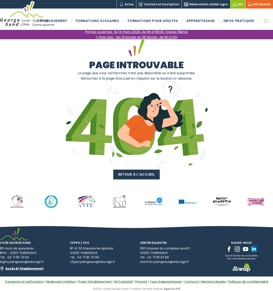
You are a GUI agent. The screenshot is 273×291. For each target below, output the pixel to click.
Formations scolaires (97, 21)
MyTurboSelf (123, 281)
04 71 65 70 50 (18, 257)
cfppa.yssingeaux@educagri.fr (92, 262)
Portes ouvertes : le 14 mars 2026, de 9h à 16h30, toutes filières (136, 31)
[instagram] (237, 249)
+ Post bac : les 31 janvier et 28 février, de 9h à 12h (136, 37)
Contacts (191, 281)
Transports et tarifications (24, 281)
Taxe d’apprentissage (166, 281)
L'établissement (52, 21)
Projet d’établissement (95, 281)
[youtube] (245, 249)
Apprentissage (200, 21)
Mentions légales (213, 281)
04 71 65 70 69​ (88, 257)
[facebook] (229, 249)
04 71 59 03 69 (158, 257)
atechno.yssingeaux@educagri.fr (164, 262)
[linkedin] (254, 249)
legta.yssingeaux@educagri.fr (22, 262)
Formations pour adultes (153, 21)
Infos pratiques (239, 21)
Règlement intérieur (61, 281)
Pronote (141, 281)
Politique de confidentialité (248, 281)
